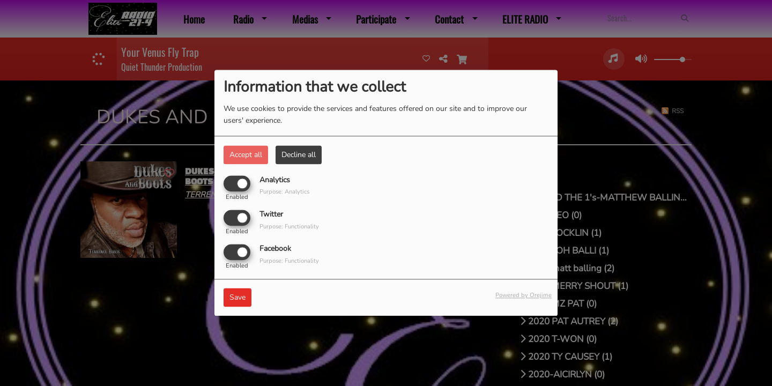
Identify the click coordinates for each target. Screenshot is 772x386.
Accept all (245, 155)
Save (237, 298)
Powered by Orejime (523, 296)
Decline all (298, 155)
